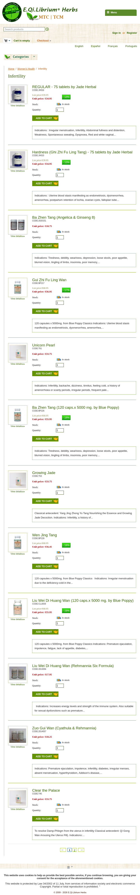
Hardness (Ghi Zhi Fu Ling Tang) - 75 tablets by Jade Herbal (82, 152)
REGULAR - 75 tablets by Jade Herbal (64, 87)
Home (11, 68)
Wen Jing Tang (44, 535)
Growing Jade (43, 473)
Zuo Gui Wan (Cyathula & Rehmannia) (64, 728)
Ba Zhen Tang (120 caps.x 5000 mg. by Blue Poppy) (75, 407)
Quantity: (36, 109)
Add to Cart (44, 118)
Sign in (116, 32)
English (76, 46)
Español (93, 46)
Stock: (35, 104)
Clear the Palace (46, 790)
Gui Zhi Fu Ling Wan (49, 280)
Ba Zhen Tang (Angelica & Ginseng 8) (63, 217)
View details (18, 105)
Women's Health (26, 68)
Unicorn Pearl (43, 345)
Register (132, 32)
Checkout (43, 40)
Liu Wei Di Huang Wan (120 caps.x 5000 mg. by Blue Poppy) (82, 600)
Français (110, 46)
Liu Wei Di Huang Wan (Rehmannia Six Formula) (73, 666)
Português (128, 46)
